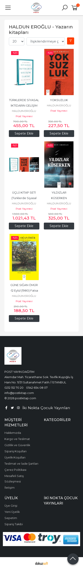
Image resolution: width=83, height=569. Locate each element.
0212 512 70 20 (13, 387)
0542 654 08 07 (37, 387)
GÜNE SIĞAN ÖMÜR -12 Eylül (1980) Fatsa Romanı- (24, 290)
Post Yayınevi (24, 116)
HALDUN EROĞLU (24, 111)
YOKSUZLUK (59, 100)
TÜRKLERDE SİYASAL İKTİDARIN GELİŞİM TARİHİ (24, 105)
